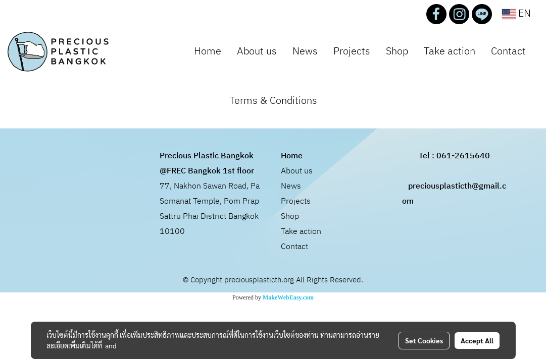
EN (516, 14)
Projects (351, 51)
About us (257, 51)
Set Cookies (424, 340)
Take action (449, 51)
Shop (397, 51)
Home (207, 51)
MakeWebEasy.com (288, 297)
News (305, 51)
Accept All (477, 340)
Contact (508, 51)
